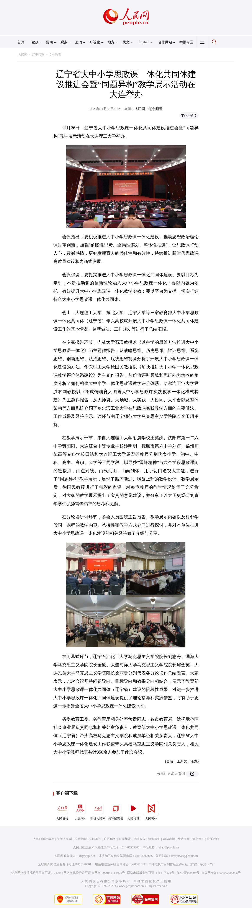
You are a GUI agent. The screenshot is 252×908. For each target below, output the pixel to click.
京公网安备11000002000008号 (221, 872)
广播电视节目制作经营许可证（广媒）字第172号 (181, 864)
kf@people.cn (87, 856)
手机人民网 (97, 810)
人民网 (22, 54)
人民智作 (151, 810)
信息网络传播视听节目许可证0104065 (36, 872)
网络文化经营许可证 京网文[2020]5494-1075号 (94, 872)
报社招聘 (81, 839)
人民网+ (80, 810)
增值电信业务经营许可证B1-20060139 (120, 864)
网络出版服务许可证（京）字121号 (150, 872)
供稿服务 (139, 839)
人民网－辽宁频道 (148, 109)
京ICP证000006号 (187, 872)
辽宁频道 (38, 54)
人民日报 (62, 810)
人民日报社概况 (43, 839)
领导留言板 (115, 810)
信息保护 (198, 839)
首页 (21, 42)
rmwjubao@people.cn (184, 856)
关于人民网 (64, 839)
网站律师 (183, 839)
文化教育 (55, 54)
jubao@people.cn (168, 847)
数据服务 (154, 839)
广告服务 (110, 839)
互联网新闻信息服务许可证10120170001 (64, 864)
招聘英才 (95, 839)
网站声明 (169, 839)
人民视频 (133, 810)
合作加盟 (125, 839)
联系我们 (213, 839)
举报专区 (186, 42)
